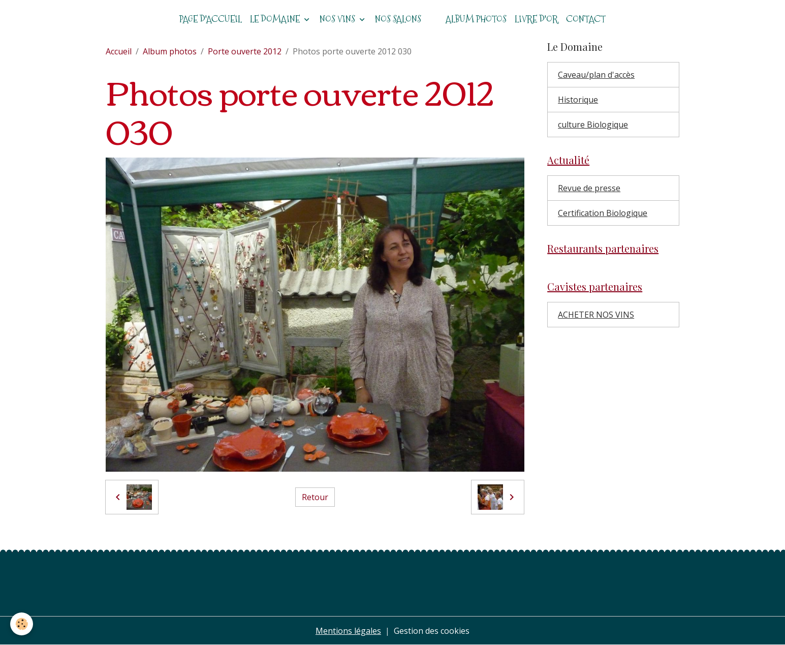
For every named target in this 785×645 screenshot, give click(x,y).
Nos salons (398, 19)
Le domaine (276, 19)
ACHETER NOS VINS (596, 314)
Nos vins (338, 19)
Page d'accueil (210, 19)
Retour (315, 497)
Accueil (119, 51)
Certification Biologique (602, 213)
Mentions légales (348, 630)
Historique (578, 99)
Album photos (476, 19)
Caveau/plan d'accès (596, 74)
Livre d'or (536, 19)
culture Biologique (593, 124)
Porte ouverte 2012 (244, 51)
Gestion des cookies (431, 630)
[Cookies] (21, 623)
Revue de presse (589, 188)
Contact (586, 19)
